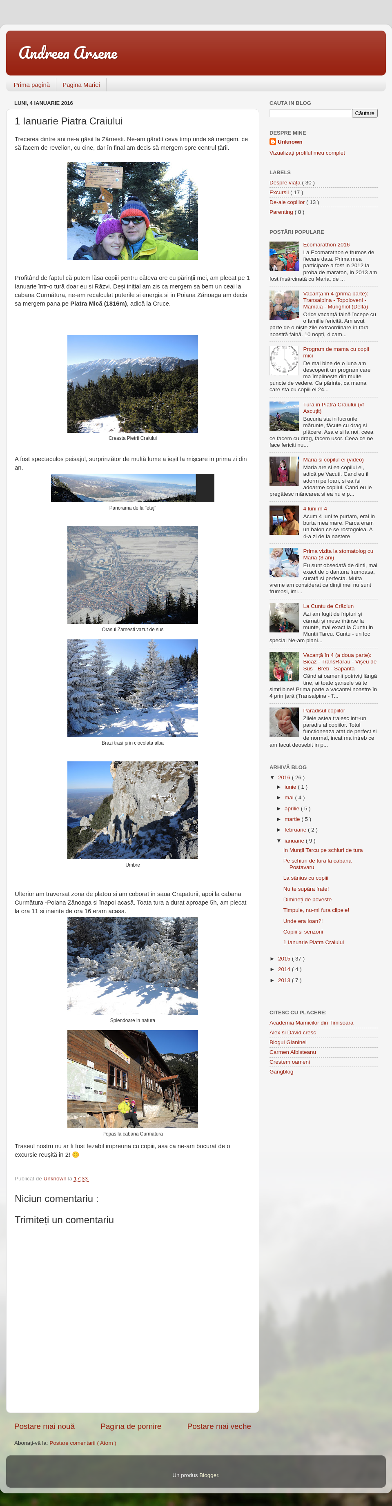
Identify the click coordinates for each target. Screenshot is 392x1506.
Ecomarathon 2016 (326, 245)
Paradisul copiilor (324, 711)
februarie (296, 830)
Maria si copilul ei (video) (333, 460)
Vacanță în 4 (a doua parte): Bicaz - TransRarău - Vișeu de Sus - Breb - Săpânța (339, 661)
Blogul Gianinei (288, 1042)
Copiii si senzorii (303, 932)
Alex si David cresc (293, 1032)
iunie (291, 787)
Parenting (282, 212)
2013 (285, 980)
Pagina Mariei (81, 84)
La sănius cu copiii (305, 878)
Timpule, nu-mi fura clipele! (316, 910)
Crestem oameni (290, 1062)
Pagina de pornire (130, 1426)
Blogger (208, 1475)
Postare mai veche (219, 1426)
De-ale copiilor (288, 202)
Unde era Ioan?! (303, 921)
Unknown (290, 142)
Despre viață (286, 183)
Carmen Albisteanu (293, 1052)
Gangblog (282, 1072)
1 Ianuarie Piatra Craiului (313, 942)
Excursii (280, 192)
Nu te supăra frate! (306, 889)
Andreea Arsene (67, 52)
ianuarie (295, 841)
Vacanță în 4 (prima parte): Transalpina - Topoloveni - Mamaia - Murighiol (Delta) (335, 300)
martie (293, 819)
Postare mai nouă (44, 1426)
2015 (285, 959)
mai (290, 797)
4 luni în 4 (315, 509)
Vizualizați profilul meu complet (307, 153)
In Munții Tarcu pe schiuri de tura (323, 850)
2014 (285, 969)
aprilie (293, 808)
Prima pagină (32, 84)
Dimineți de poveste (307, 899)
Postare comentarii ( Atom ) (82, 1443)
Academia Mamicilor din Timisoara (312, 1023)
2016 (285, 777)
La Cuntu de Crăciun (328, 606)
